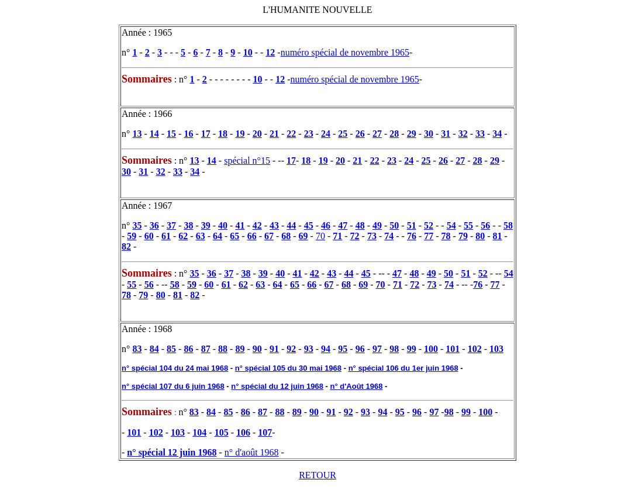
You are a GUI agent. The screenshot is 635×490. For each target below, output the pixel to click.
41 (239, 225)
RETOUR (317, 475)
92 (291, 349)
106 (243, 432)
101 (453, 349)
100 (431, 349)
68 (286, 236)
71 (337, 236)
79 (463, 236)
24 (325, 134)
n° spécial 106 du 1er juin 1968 (403, 368)
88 (222, 349)
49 (377, 225)
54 (451, 225)
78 (446, 236)
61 (166, 236)
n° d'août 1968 (252, 452)
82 (126, 246)
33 (480, 134)
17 (205, 134)
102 (475, 349)
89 (239, 349)
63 (200, 236)
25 (342, 134)
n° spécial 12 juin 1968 (171, 452)
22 (291, 134)
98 (394, 349)
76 (411, 236)
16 (188, 134)
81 (497, 236)
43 (274, 225)
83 (137, 349)
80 (480, 236)
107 (265, 432)
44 (291, 225)
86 (188, 349)
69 (303, 236)
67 (269, 236)
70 (320, 236)
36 (154, 225)
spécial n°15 (247, 160)
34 (497, 134)
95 (342, 349)
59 (131, 236)
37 (171, 225)
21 (274, 134)
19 (239, 134)
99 (411, 349)
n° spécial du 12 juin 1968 (277, 386)
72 (355, 236)
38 (188, 225)
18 (222, 134)
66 (252, 236)
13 (137, 134)
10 (248, 52)
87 (205, 349)
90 (257, 349)
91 (274, 349)
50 (394, 225)
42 (257, 225)
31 (445, 134)
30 (428, 134)
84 (154, 349)
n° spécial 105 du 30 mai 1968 (288, 368)
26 (360, 134)
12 (270, 52)
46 (325, 225)
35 (137, 225)
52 (428, 225)
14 (154, 134)
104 (199, 432)
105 (222, 432)
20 (257, 134)
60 (149, 236)
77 (428, 236)
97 (377, 349)
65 (234, 236)
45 (308, 225)
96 (360, 349)
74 (389, 236)
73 (372, 236)
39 (205, 225)
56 (485, 225)
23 (308, 134)
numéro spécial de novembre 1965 (345, 52)
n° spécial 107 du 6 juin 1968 (173, 386)
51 (411, 225)
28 (394, 134)
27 (377, 134)
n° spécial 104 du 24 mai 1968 (175, 368)
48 (360, 225)
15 (171, 134)
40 (222, 225)
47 (342, 225)
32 (463, 134)
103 (496, 349)
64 (217, 236)
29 (411, 134)
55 (468, 225)
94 (325, 349)
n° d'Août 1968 (356, 386)
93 (308, 349)
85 (171, 349)
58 (508, 225)
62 (183, 236)
